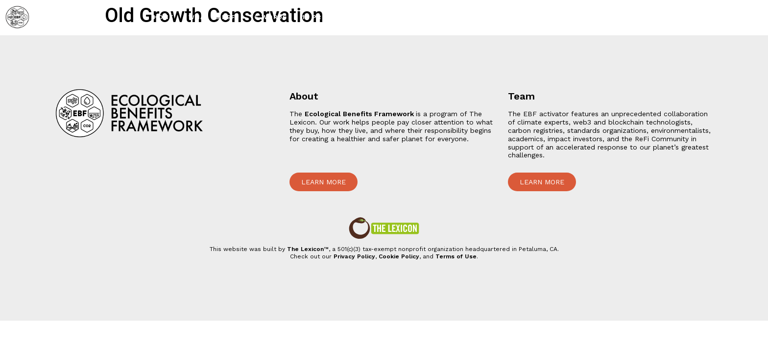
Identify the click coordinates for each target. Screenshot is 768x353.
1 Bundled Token (574, 17)
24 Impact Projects (409, 17)
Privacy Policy (354, 256)
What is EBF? (214, 17)
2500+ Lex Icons (494, 17)
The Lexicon (305, 249)
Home (163, 17)
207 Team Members (721, 17)
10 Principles (328, 17)
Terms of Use (456, 256)
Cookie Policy (399, 256)
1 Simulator (645, 17)
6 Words (271, 17)
